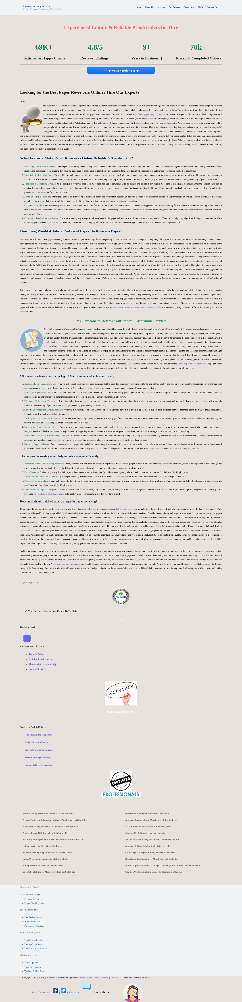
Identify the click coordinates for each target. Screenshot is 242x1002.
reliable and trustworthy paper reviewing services (134, 307)
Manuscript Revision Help (42, 664)
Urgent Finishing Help (34, 903)
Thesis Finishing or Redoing (37, 757)
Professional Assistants (34, 926)
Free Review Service (33, 917)
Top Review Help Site (34, 940)
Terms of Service (101, 978)
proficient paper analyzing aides (149, 114)
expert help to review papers (190, 364)
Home (82, 978)
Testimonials (44, 992)
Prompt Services (37, 669)
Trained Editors (37, 654)
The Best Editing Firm (34, 971)
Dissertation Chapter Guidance (39, 750)
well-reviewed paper (62, 564)
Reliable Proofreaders (40, 659)
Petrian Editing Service (126, 509)
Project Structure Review (36, 742)
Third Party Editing (32, 967)
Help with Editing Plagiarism (38, 735)
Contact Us (74, 992)
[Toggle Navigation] (27, 638)
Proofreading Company (34, 944)
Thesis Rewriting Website (35, 949)
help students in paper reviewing (48, 494)
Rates (89, 978)
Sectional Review (32, 899)
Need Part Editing (32, 895)
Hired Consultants (32, 922)
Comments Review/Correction (39, 765)
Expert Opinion (31, 963)
